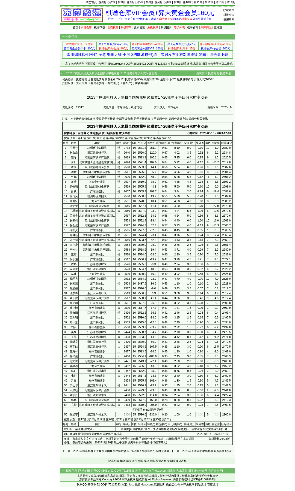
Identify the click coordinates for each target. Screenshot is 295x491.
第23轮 (138, 138)
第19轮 (101, 138)
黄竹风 (74, 196)
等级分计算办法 (178, 118)
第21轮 (119, 138)
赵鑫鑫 (74, 152)
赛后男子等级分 (105, 118)
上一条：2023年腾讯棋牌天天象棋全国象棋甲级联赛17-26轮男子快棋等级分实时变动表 (115, 451)
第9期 (177, 2)
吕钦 (74, 191)
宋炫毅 (74, 390)
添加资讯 (137, 461)
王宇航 (74, 346)
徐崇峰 (74, 293)
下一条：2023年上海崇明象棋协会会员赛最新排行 (202, 451)
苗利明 (74, 317)
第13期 (219, 2)
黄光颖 (74, 303)
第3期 (121, 2)
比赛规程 (213, 73)
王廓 (74, 254)
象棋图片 (166, 27)
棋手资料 (192, 27)
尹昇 (74, 380)
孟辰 (74, 167)
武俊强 (74, 186)
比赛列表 (225, 73)
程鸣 (74, 264)
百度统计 (212, 484)
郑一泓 (74, 322)
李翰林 (74, 249)
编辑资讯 (201, 73)
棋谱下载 (99, 27)
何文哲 (74, 361)
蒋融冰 (74, 366)
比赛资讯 (93, 79)
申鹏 (74, 177)
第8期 (167, 2)
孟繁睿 (74, 215)
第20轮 (110, 138)
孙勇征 (74, 201)
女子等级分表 (159, 118)
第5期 (140, 2)
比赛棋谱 (130, 79)
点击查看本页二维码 (220, 63)
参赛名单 (110, 79)
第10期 (187, 2)
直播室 (218, 27)
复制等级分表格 (177, 461)
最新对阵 (149, 79)
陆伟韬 (74, 240)
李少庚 (74, 244)
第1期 (102, 2)
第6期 (149, 2)
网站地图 (84, 470)
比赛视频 (110, 83)
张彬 (74, 375)
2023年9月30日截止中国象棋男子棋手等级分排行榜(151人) (130, 442)
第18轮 (91, 138)
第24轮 (148, 138)
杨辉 (74, 400)
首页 (75, 27)
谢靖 (74, 181)
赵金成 (74, 225)
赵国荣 (74, 283)
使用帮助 (228, 19)
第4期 (130, 2)
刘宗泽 (74, 395)
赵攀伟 (74, 220)
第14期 (231, 2)
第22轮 (129, 138)
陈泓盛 (74, 288)
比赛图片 (125, 83)
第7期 (158, 2)
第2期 (111, 2)
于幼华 (74, 385)
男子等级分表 (142, 118)
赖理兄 (74, 278)
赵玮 (74, 274)
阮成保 (74, 269)
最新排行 (165, 79)
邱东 (74, 371)
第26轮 (166, 138)
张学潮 (74, 259)
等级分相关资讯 (198, 118)
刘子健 (74, 298)
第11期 (198, 2)
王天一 (74, 147)
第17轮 (82, 138)
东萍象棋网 (137, 429)
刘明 (74, 327)
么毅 (74, 404)
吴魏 (74, 332)
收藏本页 (228, 10)
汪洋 (74, 157)
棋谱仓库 (228, 14)
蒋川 (74, 162)
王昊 (74, 337)
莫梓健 (74, 356)
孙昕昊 (74, 341)
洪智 (74, 172)
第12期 (209, 2)
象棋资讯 (139, 27)
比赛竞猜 (140, 83)
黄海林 (74, 351)
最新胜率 (182, 79)
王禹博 (74, 210)
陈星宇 (74, 414)
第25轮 (157, 138)
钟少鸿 (74, 307)
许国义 (74, 230)
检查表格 (161, 461)
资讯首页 (81, 83)
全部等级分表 (124, 118)
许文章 (74, 206)
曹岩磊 (74, 235)
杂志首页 (91, 2)
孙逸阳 (74, 312)
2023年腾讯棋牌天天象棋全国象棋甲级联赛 (95, 434)
